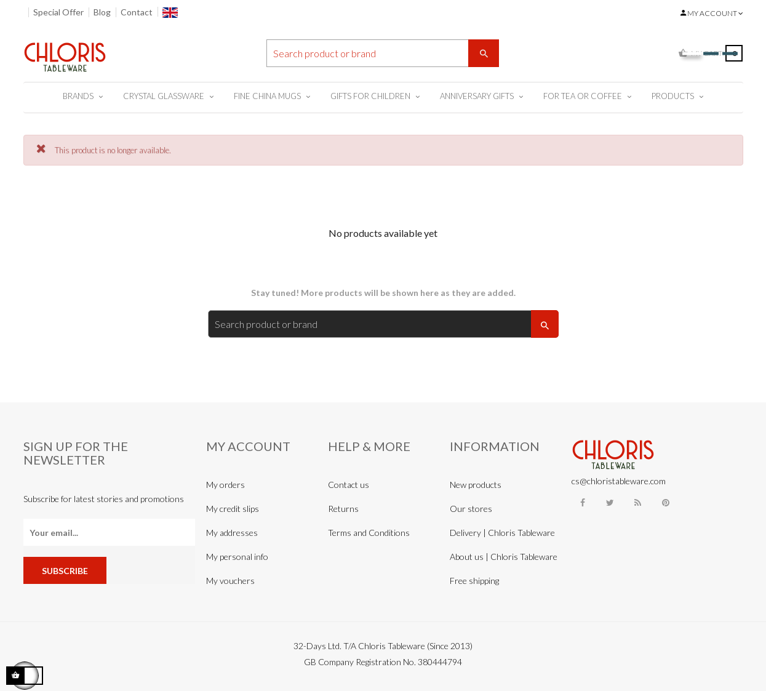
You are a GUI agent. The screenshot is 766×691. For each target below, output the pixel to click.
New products (475, 484)
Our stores (471, 508)
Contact (137, 12)
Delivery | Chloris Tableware (502, 532)
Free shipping (474, 580)
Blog (102, 12)
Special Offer (58, 12)
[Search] (382, 53)
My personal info (237, 556)
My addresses (232, 532)
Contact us (348, 484)
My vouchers (230, 580)
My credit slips (232, 508)
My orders (225, 484)
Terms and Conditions (369, 532)
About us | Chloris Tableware (503, 556)
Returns (343, 508)
